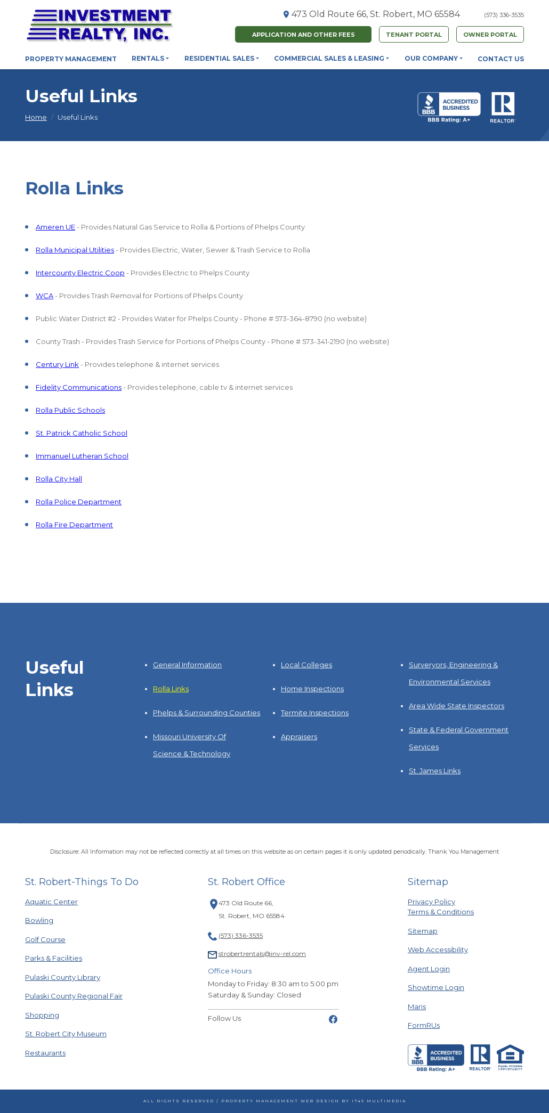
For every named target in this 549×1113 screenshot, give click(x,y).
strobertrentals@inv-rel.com (262, 953)
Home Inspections (312, 688)
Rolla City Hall (59, 478)
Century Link (57, 364)
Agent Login (429, 968)
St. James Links (435, 770)
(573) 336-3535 (504, 15)
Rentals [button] (148, 58)
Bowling (51, 919)
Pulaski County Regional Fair (74, 995)
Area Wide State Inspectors (456, 705)
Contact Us (501, 59)
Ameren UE (55, 227)
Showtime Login (436, 987)
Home (36, 117)
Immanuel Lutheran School (82, 456)
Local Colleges (306, 664)
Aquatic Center (51, 901)
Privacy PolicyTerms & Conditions (441, 906)
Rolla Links (171, 688)
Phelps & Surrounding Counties (206, 712)
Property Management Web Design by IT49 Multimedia (313, 1101)
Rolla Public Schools (70, 410)
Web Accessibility (438, 949)
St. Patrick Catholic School (81, 433)
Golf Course (51, 939)
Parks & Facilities (53, 957)
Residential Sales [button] (219, 58)
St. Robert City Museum (66, 1033)
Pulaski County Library (62, 976)
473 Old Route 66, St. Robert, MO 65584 (376, 14)
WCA (44, 295)
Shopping (51, 1014)
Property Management (71, 59)
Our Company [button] (431, 58)
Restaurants (51, 1052)
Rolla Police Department (79, 501)
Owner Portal (490, 34)
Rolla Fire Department (74, 524)
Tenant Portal (414, 34)
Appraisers (299, 736)
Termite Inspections (315, 712)
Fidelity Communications (79, 387)
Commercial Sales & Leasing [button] (329, 58)
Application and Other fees (303, 34)
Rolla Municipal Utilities (75, 249)
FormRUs (424, 1024)
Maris (417, 1006)
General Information (187, 664)
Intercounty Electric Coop (80, 272)
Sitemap (423, 931)
